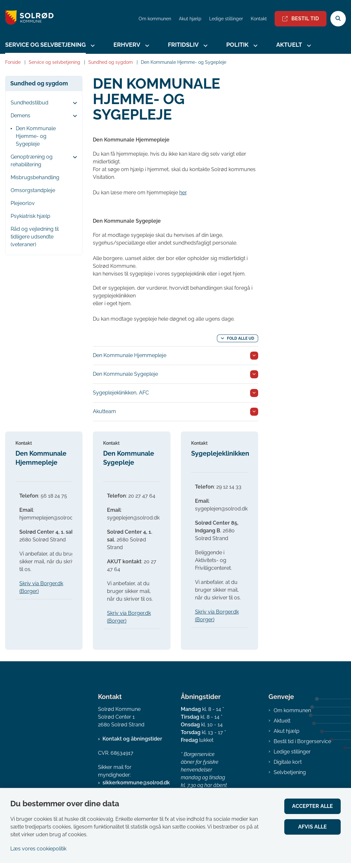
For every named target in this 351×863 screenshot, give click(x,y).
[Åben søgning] (338, 18)
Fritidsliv (183, 44)
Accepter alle (312, 806)
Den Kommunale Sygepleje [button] (125, 374)
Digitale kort (288, 762)
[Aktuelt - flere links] (308, 45)
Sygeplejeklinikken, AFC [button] (121, 393)
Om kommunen (292, 710)
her (182, 192)
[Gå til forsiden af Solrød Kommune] (27, 18)
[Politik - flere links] (255, 45)
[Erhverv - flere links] (146, 45)
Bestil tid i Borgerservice (302, 741)
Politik (237, 44)
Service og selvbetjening (45, 44)
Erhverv (126, 44)
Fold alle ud (240, 338)
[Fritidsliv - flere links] (205, 45)
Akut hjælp (286, 731)
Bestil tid (300, 18)
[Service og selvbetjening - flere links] (92, 45)
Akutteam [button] (104, 411)
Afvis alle (312, 827)
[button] (73, 103)
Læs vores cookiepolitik (38, 849)
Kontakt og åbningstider (132, 739)
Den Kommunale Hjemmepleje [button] (129, 355)
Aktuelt (289, 44)
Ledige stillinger (226, 18)
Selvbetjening (290, 772)
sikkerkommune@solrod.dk (136, 783)
